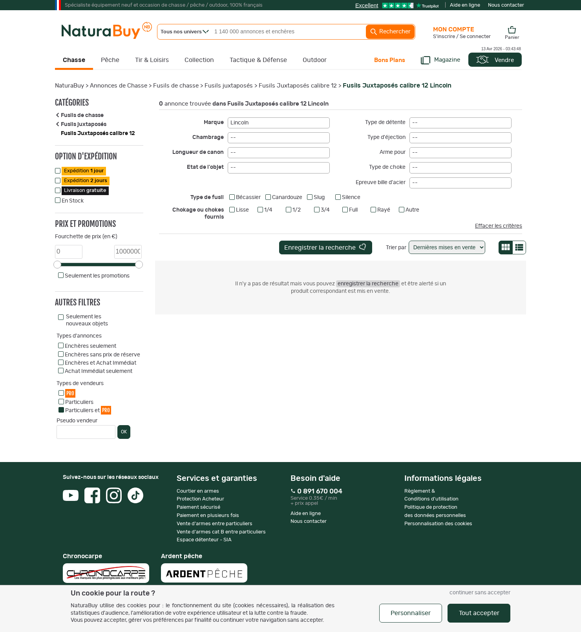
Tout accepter (479, 613)
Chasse (74, 60)
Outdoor (315, 60)
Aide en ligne (465, 5)
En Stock (73, 201)
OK (124, 431)
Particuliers (79, 402)
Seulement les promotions (97, 276)
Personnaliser (411, 613)
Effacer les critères (498, 226)
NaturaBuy (69, 86)
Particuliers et (88, 410)
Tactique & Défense (258, 60)
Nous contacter (506, 5)
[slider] (57, 265)
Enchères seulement (90, 346)
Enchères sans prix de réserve (102, 355)
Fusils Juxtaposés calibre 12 (298, 86)
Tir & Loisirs (152, 60)
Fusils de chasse (176, 86)
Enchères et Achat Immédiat (100, 363)
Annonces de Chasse (118, 86)
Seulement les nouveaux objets (87, 320)
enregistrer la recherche (368, 284)
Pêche (110, 60)
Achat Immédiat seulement (98, 371)
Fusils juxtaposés (229, 86)
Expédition (84, 171)
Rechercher (390, 32)
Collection (199, 60)
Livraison (85, 190)
